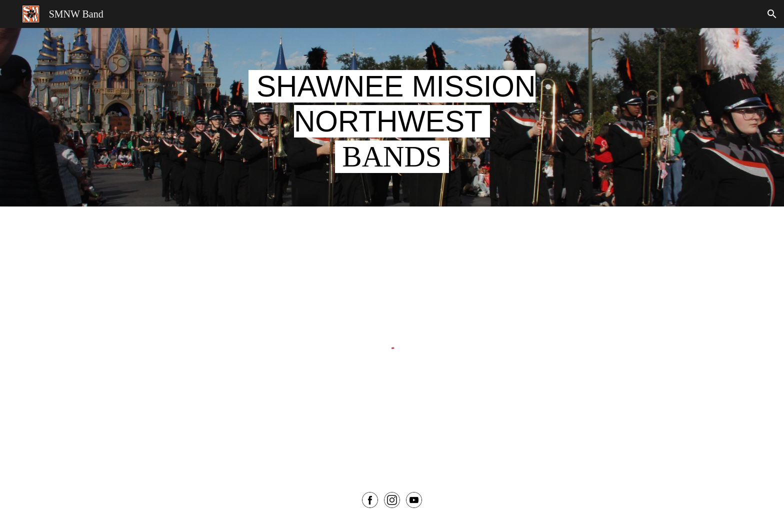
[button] (772, 14)
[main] (392, 117)
